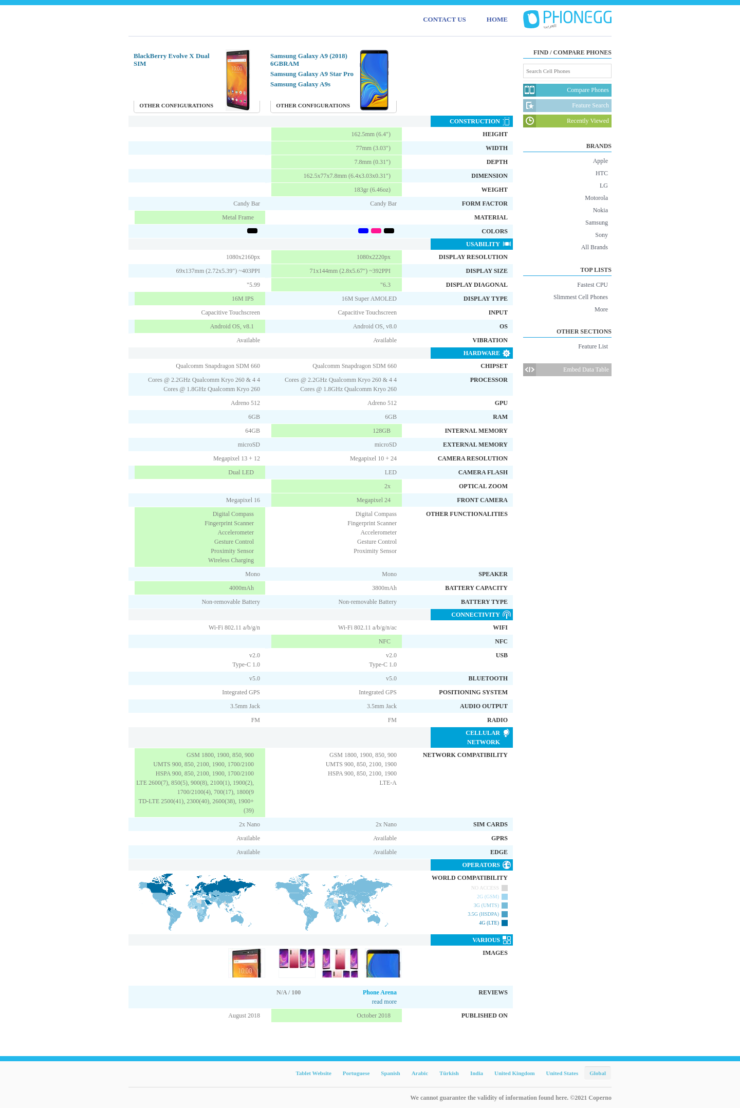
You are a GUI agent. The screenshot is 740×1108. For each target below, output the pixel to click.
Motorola (596, 197)
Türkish (449, 1073)
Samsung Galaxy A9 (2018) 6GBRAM (308, 59)
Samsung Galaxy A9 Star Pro (312, 74)
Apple (600, 160)
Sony (601, 234)
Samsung (596, 222)
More (601, 309)
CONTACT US (444, 19)
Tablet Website (313, 1073)
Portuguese (356, 1073)
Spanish (390, 1073)
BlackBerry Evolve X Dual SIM (172, 59)
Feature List (593, 346)
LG (604, 185)
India (476, 1073)
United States (562, 1073)
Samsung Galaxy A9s (300, 84)
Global (597, 1073)
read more (384, 1001)
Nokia (600, 210)
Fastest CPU (592, 284)
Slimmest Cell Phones (580, 297)
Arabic (420, 1073)
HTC (602, 173)
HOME (497, 19)
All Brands (594, 247)
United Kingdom (514, 1073)
